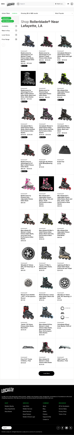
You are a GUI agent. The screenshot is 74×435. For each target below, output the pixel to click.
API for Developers (64, 406)
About (44, 406)
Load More (46, 373)
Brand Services (27, 411)
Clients (44, 411)
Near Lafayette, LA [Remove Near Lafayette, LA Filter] (7, 21)
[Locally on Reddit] (58, 428)
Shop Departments (10, 409)
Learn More (26, 406)
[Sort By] (64, 13)
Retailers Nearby (9, 406)
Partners (45, 414)
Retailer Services (27, 409)
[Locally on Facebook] (62, 428)
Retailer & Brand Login (29, 417)
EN (68, 3)
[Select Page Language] (7, 427)
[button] (9, 26)
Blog (44, 409)
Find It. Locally (60, 3)
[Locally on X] (70, 428)
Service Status (63, 409)
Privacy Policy (63, 411)
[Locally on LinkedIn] (66, 428)
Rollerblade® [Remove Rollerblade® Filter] (6, 18)
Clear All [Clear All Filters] (14, 13)
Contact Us (46, 419)
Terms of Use (62, 414)
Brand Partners (27, 414)
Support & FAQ (47, 417)
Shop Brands (8, 411)
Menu (3, 4)
